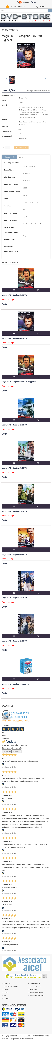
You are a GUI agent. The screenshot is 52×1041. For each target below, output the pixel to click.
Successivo (17, 751)
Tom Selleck (22, 107)
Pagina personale (35, 987)
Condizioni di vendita (11, 987)
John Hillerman (32, 107)
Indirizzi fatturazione (37, 996)
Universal (26, 173)
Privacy (6, 990)
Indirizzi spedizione (36, 993)
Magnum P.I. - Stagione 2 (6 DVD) (14, 295)
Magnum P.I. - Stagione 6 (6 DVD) (14, 554)
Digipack (26, 236)
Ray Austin (39, 122)
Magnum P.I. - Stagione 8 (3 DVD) (14, 641)
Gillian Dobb (37, 110)
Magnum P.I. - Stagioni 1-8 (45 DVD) (15, 684)
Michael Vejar (23, 122)
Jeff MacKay (25, 112)
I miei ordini (33, 990)
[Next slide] (45, 80)
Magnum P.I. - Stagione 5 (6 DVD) (14, 511)
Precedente (7, 751)
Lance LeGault (31, 117)
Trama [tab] (21, 157)
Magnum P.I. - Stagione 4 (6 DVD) (14, 468)
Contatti (6, 999)
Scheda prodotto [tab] (9, 157)
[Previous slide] (6, 80)
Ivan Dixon (31, 122)
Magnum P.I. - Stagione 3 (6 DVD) (14, 425)
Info (5, 996)
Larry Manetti (28, 110)
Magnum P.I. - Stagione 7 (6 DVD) (14, 598)
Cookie (6, 993)
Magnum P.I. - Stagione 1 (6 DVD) (14, 338)
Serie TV (21, 103)
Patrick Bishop (29, 115)
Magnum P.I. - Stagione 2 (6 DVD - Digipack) (19, 382)
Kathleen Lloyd (35, 112)
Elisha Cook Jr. (39, 115)
